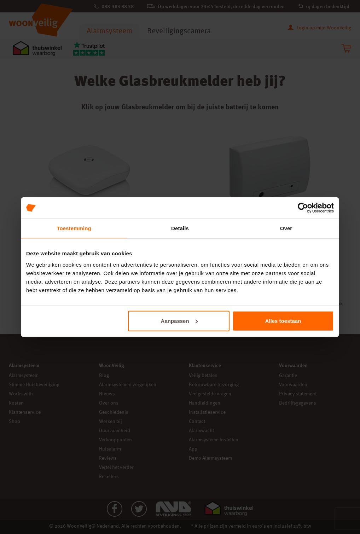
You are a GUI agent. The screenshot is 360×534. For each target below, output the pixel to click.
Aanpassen (179, 321)
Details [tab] (180, 228)
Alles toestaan (283, 321)
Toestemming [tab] (74, 228)
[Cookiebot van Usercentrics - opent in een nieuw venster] (303, 208)
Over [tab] (286, 228)
